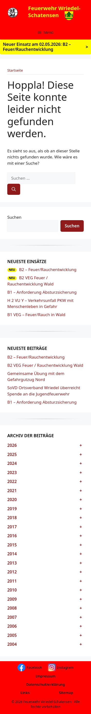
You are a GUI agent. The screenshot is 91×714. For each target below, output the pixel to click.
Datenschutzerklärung (45, 684)
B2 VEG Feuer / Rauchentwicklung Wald (45, 365)
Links (25, 692)
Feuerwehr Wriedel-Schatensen (54, 11)
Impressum (46, 675)
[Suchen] (13, 189)
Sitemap (66, 692)
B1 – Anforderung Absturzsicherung (42, 292)
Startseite (15, 70)
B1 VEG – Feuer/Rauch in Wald (36, 314)
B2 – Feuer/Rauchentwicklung (47, 269)
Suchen (14, 217)
